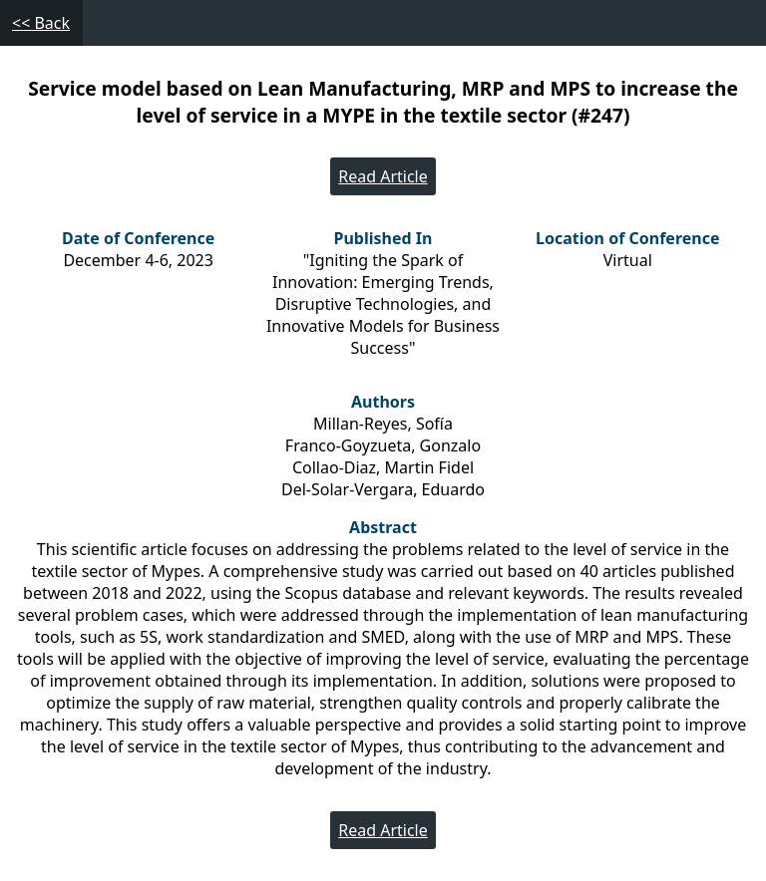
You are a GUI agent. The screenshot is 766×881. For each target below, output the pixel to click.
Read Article (383, 176)
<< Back (41, 23)
